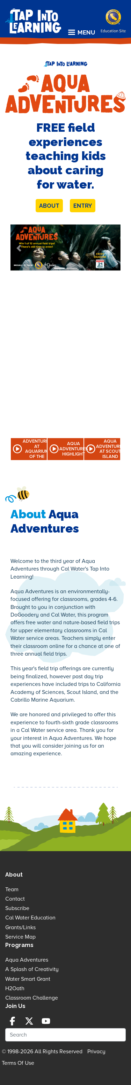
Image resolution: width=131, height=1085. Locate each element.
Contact (15, 898)
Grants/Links (20, 927)
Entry (82, 206)
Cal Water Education (30, 917)
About (49, 206)
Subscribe (17, 908)
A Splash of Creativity (32, 969)
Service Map (20, 936)
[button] (18, 248)
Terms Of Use (18, 1063)
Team (12, 889)
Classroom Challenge (31, 997)
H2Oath (14, 988)
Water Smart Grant (27, 979)
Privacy (96, 1051)
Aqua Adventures (26, 959)
